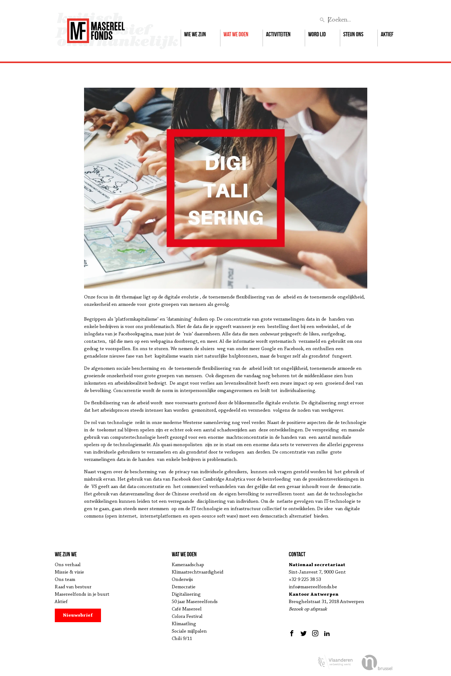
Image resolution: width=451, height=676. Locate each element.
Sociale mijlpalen (189, 631)
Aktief (387, 34)
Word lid (317, 34)
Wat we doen (235, 34)
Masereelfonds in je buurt (82, 594)
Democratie (183, 587)
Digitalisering (186, 594)
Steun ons (353, 34)
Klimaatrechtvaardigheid (197, 572)
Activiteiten (278, 34)
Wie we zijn (195, 34)
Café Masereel (187, 609)
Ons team (65, 579)
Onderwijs (182, 579)
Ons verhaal (68, 564)
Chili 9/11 (182, 638)
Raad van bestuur (73, 587)
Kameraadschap (188, 564)
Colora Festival (187, 616)
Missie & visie (69, 572)
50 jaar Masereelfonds (195, 601)
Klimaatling (184, 624)
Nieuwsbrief (78, 615)
